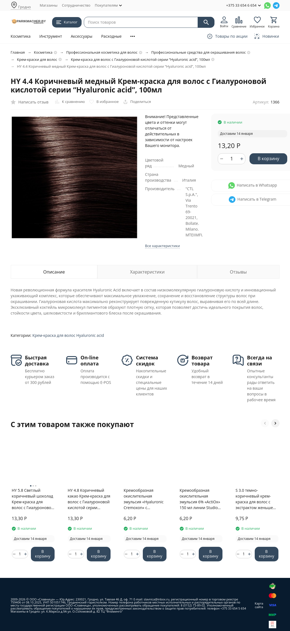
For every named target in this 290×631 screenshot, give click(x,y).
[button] (265, 423)
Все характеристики (162, 245)
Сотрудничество (76, 5)
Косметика (21, 36)
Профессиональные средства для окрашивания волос (198, 52)
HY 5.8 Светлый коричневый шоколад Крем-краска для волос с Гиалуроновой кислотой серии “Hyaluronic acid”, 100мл (33, 499)
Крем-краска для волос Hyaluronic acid (68, 335)
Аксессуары (81, 36)
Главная (18, 52)
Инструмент (50, 36)
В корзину (268, 158)
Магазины (49, 5)
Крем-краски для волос (37, 59)
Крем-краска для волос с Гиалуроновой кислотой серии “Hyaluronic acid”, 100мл (140, 59)
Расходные (111, 36)
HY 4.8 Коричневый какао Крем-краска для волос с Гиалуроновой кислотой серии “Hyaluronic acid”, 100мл (89, 499)
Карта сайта (259, 605)
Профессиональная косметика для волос (102, 52)
